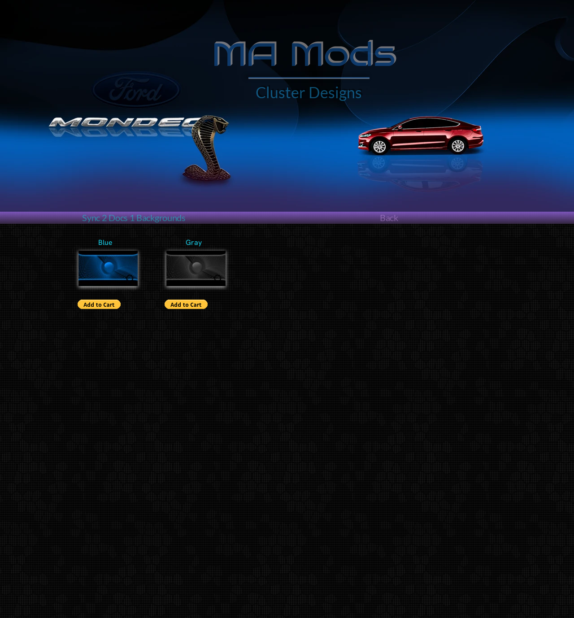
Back (389, 217)
